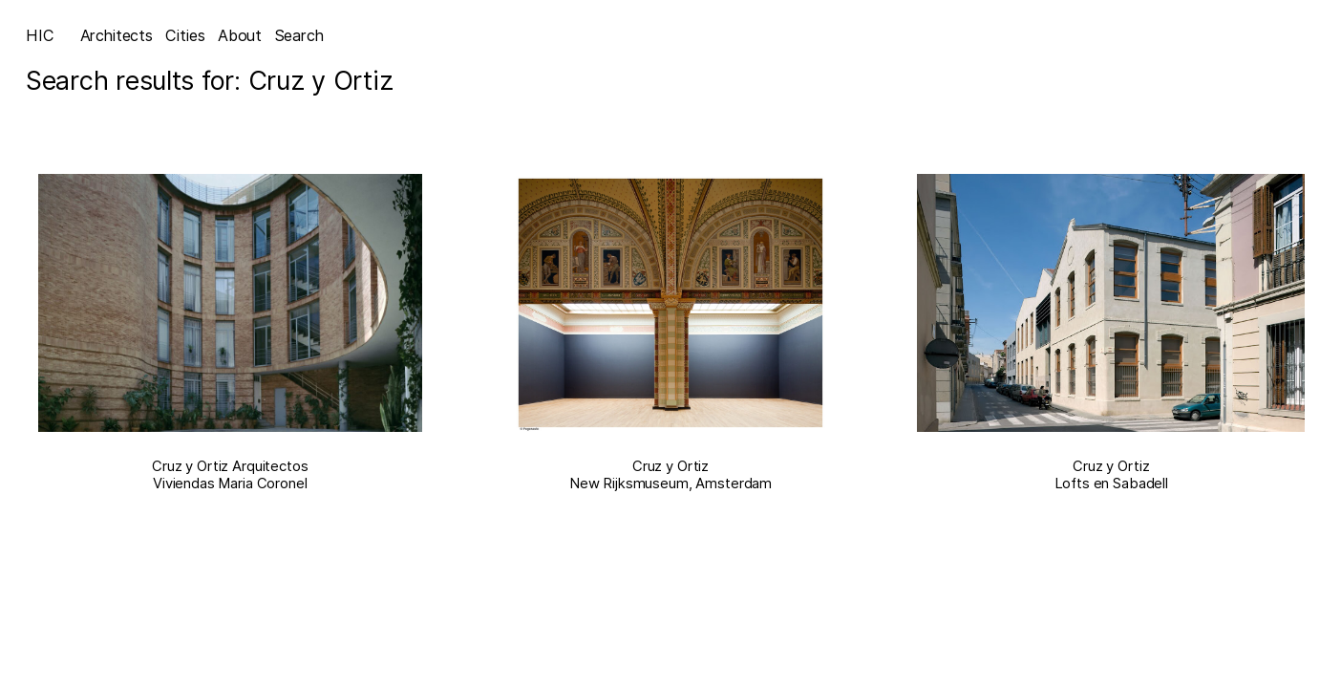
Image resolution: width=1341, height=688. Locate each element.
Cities (184, 35)
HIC (40, 35)
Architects (116, 35)
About (240, 35)
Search (299, 35)
